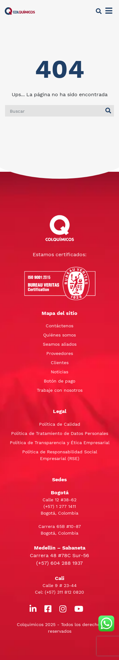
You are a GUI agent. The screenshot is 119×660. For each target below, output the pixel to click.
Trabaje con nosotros (60, 390)
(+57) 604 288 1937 (59, 563)
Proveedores (59, 353)
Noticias (59, 371)
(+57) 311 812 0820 (64, 592)
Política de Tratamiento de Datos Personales (59, 433)
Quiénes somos (59, 334)
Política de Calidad (59, 424)
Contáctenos (59, 325)
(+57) (49, 506)
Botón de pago (59, 380)
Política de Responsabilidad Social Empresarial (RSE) (59, 455)
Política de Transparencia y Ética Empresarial (59, 442)
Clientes (60, 362)
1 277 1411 (66, 506)
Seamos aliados (59, 344)
